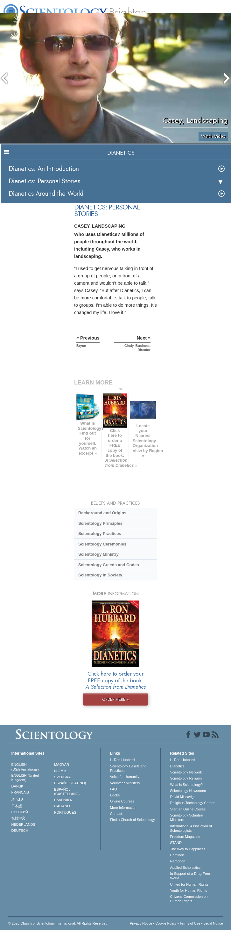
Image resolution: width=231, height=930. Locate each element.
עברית (17, 799)
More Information (123, 807)
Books (115, 795)
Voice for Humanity (124, 777)
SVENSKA (62, 777)
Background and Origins (102, 512)
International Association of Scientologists (191, 828)
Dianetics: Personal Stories (44, 181)
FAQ (113, 789)
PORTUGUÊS (65, 812)
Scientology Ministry (98, 554)
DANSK (17, 786)
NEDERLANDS (23, 824)
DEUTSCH (19, 830)
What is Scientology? (186, 785)
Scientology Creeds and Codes (108, 564)
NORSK (60, 771)
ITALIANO (62, 806)
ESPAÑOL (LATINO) (70, 783)
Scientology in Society (100, 575)
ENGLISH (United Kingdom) (25, 777)
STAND (176, 843)
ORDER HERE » (115, 699)
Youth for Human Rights (188, 890)
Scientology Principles (100, 523)
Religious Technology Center (192, 803)
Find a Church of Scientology (132, 820)
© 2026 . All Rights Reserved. (58, 923)
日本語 (16, 806)
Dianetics (177, 766)
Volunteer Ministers (125, 783)
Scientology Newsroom (188, 791)
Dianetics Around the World (46, 193)
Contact (116, 814)
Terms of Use (190, 923)
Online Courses (122, 801)
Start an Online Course (188, 809)
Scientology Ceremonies (102, 544)
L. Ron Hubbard (122, 760)
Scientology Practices (99, 533)
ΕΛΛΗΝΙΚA (63, 800)
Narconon (178, 861)
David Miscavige (183, 797)
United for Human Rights (189, 884)
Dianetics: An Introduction (44, 168)
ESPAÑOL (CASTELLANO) (67, 791)
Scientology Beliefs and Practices (128, 768)
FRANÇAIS (20, 792)
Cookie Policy (166, 923)
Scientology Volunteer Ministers (187, 817)
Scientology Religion (186, 778)
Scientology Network (186, 772)
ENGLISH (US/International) (25, 767)
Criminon (177, 855)
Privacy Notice (141, 923)
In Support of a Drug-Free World (190, 876)
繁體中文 (18, 818)
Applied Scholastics (185, 867)
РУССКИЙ (19, 812)
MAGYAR (61, 764)
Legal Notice (213, 923)
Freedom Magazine (185, 836)
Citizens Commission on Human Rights (189, 899)
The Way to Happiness (188, 849)
